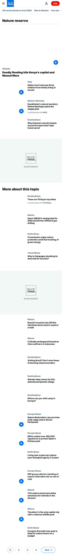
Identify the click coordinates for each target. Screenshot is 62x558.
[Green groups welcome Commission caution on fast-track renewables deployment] (44, 242)
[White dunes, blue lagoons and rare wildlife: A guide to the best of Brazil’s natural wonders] (44, 365)
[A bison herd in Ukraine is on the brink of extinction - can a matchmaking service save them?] (44, 327)
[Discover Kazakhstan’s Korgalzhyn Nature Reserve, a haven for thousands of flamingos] (44, 109)
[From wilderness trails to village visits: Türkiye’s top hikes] (44, 204)
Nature (31, 215)
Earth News (33, 234)
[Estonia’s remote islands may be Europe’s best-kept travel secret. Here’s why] (44, 128)
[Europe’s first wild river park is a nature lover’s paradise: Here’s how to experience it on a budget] (44, 536)
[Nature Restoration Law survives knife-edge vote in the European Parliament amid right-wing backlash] (44, 422)
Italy (30, 82)
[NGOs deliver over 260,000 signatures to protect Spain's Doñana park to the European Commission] (44, 441)
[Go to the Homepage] (10, 3)
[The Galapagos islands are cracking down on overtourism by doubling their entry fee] (44, 261)
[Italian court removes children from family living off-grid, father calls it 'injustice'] (44, 90)
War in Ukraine (41, 10)
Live (55, 3)
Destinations (34, 119)
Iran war (55, 10)
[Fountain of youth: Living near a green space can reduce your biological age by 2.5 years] (44, 460)
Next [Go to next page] (47, 550)
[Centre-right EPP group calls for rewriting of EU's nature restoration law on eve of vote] (44, 479)
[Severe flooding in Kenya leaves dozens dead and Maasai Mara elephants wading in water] (31, 74)
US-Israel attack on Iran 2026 (17, 10)
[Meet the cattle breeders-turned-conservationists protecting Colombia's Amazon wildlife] (44, 498)
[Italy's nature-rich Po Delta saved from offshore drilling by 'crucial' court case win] (44, 223)
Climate (6, 68)
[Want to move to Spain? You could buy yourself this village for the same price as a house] (44, 384)
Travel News (34, 253)
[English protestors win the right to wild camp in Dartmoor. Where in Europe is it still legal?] (44, 403)
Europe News (34, 414)
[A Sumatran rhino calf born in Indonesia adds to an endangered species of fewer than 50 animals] (44, 346)
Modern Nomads (36, 100)
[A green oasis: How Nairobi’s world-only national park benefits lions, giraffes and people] (44, 517)
